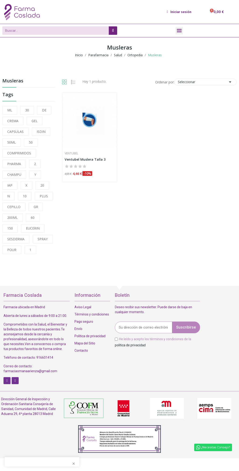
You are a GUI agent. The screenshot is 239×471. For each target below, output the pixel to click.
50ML (11, 142)
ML (9, 110)
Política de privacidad (89, 336)
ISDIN (41, 131)
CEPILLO (14, 207)
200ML (12, 217)
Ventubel (71, 153)
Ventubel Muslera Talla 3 (85, 159)
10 (25, 196)
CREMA (12, 121)
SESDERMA (16, 239)
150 (10, 228)
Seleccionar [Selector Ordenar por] (205, 82)
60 (33, 217)
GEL (35, 121)
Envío (78, 329)
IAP (9, 185)
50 (31, 142)
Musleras (12, 81)
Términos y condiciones (91, 314)
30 (27, 110)
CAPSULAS (15, 131)
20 (42, 185)
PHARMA (14, 164)
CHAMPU (14, 174)
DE (44, 110)
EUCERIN (33, 228)
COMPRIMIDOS (19, 153)
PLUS (44, 196)
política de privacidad (130, 345)
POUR (11, 250)
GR (36, 207)
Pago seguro (83, 321)
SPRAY (43, 239)
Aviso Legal (82, 307)
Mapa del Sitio (84, 343)
